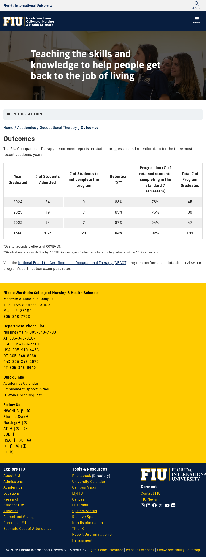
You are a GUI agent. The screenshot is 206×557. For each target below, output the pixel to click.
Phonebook (81, 476)
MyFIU (77, 494)
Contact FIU (151, 494)
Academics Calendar (20, 384)
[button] (197, 21)
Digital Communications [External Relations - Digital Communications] (105, 550)
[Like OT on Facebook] (11, 446)
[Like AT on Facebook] (11, 429)
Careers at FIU (15, 523)
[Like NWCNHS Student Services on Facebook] (27, 417)
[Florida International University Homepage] (28, 6)
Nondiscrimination (87, 523)
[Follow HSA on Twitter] (21, 441)
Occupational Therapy (58, 128)
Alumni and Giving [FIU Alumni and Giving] (18, 517)
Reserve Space (85, 517)
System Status (84, 511)
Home (8, 128)
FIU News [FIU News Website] (149, 499)
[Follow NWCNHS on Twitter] (29, 411)
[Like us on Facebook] (14, 435)
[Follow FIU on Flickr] (174, 506)
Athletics (10, 511)
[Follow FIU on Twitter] (161, 506)
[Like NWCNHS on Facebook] (22, 411)
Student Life (13, 505)
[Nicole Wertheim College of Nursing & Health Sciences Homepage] (28, 21)
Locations (11, 494)
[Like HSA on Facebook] (14, 441)
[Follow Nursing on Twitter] (26, 423)
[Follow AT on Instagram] (26, 429)
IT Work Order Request (22, 395)
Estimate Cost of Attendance (27, 529)
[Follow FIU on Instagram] (143, 506)
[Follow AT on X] (18, 429)
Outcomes (90, 128)
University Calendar (88, 482)
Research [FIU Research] (11, 499)
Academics (26, 128)
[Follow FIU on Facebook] (155, 506)
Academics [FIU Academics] (12, 488)
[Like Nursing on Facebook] (19, 423)
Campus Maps (84, 488)
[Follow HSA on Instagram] (29, 441)
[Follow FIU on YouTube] (168, 506)
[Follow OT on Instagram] (25, 446)
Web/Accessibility (171, 550)
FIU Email (80, 505)
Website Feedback (140, 550)
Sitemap (193, 550)
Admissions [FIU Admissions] (13, 482)
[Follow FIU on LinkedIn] (149, 506)
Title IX (78, 529)
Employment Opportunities (26, 389)
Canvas (78, 499)
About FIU (11, 476)
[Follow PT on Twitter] (11, 452)
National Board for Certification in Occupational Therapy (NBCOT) (72, 263)
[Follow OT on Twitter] (18, 446)
